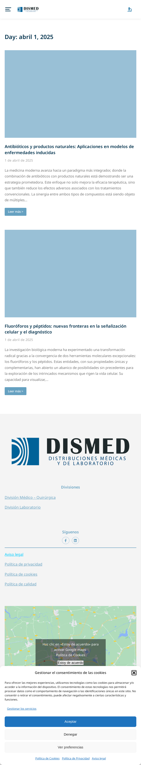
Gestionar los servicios (21, 709)
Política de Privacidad (76, 758)
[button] (134, 672)
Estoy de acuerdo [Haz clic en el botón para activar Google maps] (70, 658)
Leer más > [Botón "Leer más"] (15, 207)
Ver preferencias (70, 747)
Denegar (70, 734)
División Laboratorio (23, 502)
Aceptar (71, 721)
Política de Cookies (47, 758)
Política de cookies (21, 569)
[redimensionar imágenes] (70, 89)
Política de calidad (20, 579)
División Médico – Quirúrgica (30, 492)
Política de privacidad (23, 559)
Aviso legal (99, 758)
